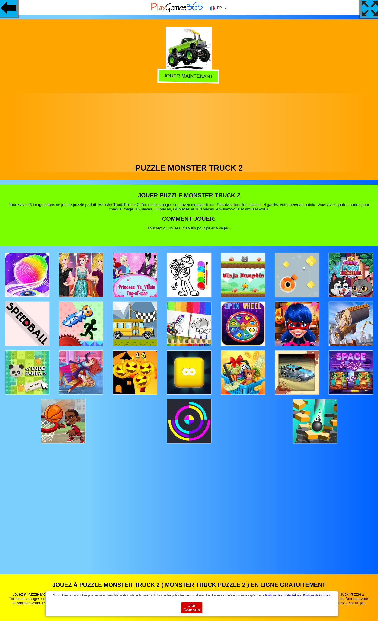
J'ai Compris (192, 607)
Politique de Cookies (316, 595)
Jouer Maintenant (189, 75)
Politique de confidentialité (282, 595)
